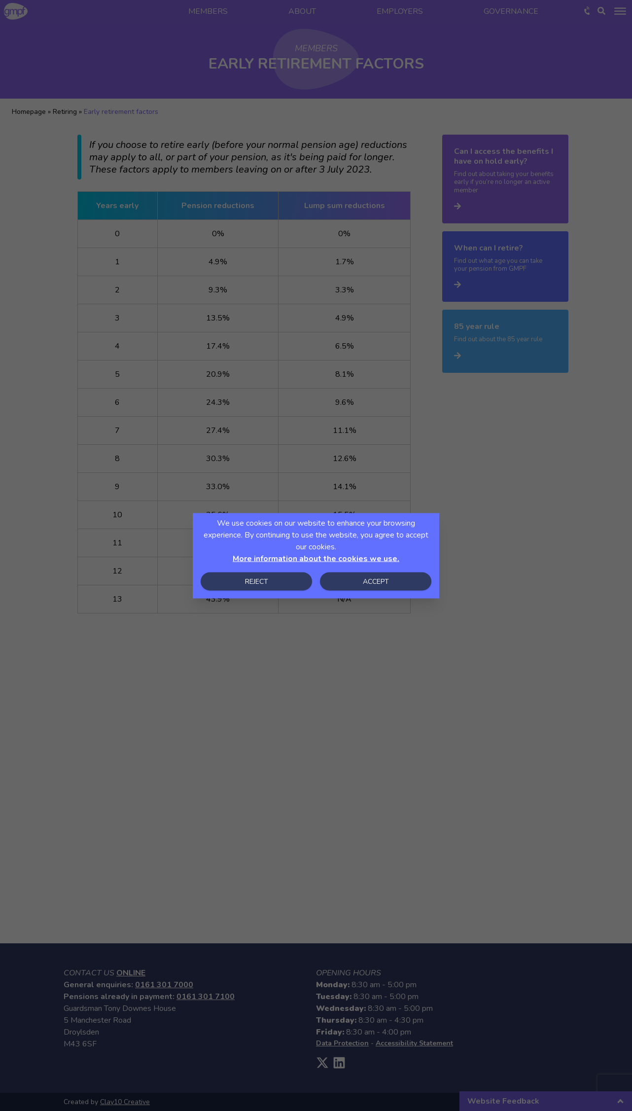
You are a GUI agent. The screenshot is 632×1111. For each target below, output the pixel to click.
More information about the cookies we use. (316, 558)
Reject (256, 581)
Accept (376, 581)
